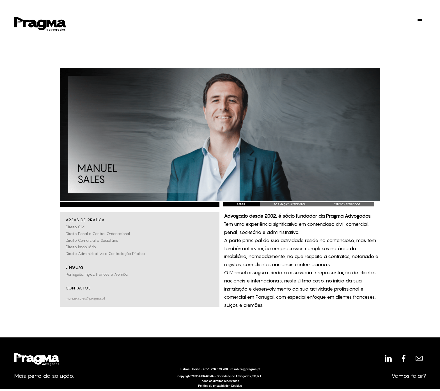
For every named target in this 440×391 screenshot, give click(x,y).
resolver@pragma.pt (245, 369)
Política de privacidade (213, 385)
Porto (196, 369)
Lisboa (184, 369)
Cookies (236, 385)
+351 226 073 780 (215, 369)
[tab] (241, 204)
